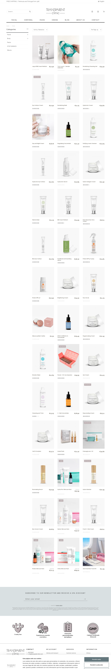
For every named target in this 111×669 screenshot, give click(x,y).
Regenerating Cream (89, 336)
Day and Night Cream (38, 143)
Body (8, 38)
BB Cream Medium (62, 220)
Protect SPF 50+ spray (88, 258)
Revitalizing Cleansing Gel (90, 66)
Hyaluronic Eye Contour (38, 181)
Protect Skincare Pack (38, 568)
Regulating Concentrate (64, 143)
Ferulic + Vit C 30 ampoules (64, 375)
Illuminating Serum (37, 489)
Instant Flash (60, 451)
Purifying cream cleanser (90, 143)
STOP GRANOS (11, 46)
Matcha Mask (35, 220)
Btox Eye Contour (37, 258)
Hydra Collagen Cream (89, 181)
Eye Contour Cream (37, 105)
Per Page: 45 (94, 29)
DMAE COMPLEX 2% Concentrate (62, 336)
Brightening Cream (62, 297)
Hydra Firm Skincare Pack (64, 489)
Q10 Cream (86, 375)
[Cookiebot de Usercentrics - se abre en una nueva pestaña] (11, 665)
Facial (9, 34)
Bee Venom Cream (37, 529)
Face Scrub (86, 297)
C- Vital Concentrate (63, 413)
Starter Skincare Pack (63, 529)
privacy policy (59, 605)
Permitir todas (96, 646)
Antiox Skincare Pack (63, 568)
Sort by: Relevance (39, 29)
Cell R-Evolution (36, 451)
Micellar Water (36, 375)
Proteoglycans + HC (88, 451)
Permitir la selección (96, 652)
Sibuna (9, 50)
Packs (9, 42)
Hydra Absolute (87, 489)
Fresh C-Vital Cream (88, 529)
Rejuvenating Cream (88, 413)
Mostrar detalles (94, 665)
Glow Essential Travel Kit (89, 568)
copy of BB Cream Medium (39, 66)
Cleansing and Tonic (38, 413)
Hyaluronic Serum (62, 181)
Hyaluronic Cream (88, 105)
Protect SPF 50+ (36, 297)
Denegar (96, 657)
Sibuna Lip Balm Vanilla (38, 336)
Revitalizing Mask (62, 105)
